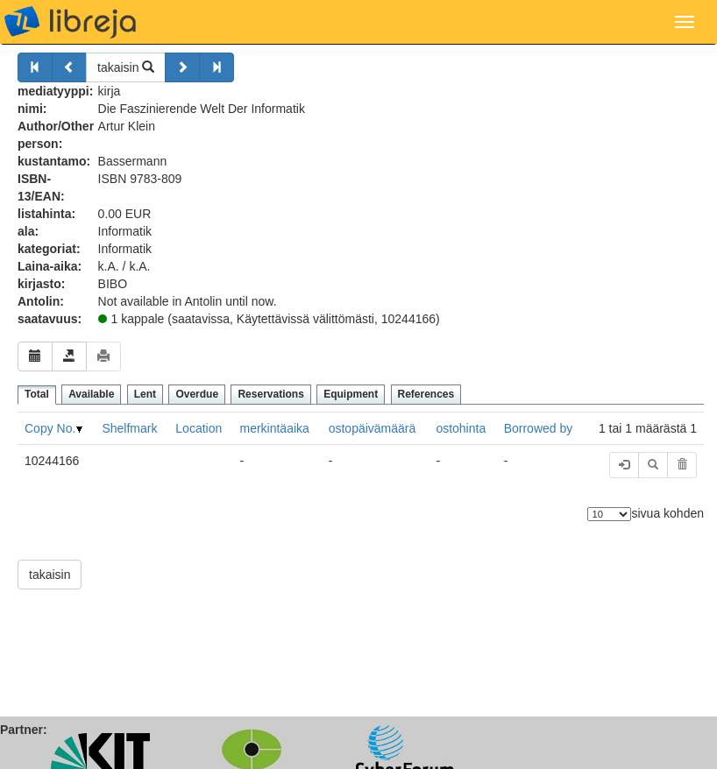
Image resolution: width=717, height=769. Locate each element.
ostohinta (461, 428)
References (426, 394)
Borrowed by (538, 428)
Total (37, 394)
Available (91, 394)
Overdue (196, 394)
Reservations (270, 394)
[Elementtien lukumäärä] (609, 514)
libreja (70, 22)
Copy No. (50, 428)
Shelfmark (129, 428)
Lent (145, 394)
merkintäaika (274, 428)
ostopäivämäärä (372, 428)
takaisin (125, 67)
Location (198, 428)
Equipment (350, 394)
